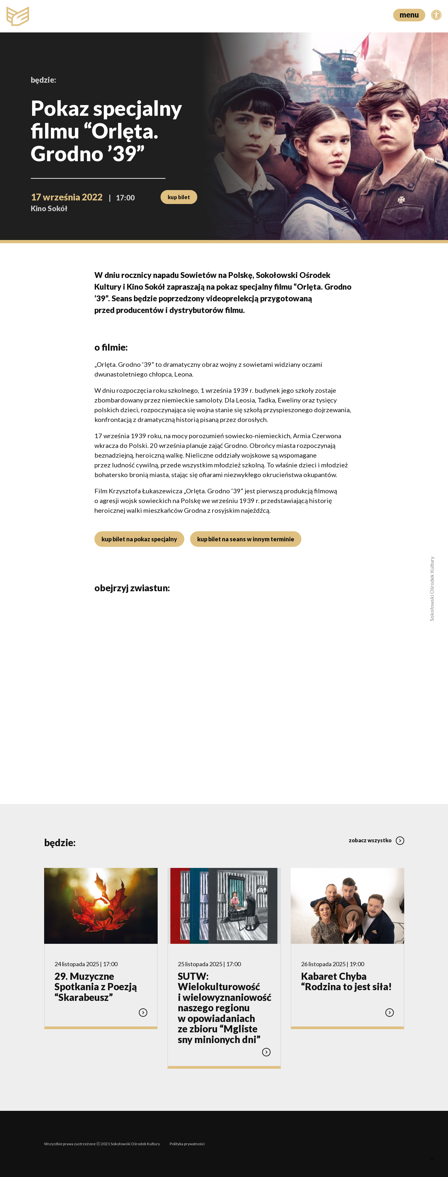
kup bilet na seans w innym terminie (245, 539)
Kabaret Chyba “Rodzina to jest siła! (346, 981)
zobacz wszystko (376, 840)
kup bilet (179, 197)
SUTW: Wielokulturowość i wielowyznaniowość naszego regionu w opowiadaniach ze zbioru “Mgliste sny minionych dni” (224, 1007)
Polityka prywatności (187, 1143)
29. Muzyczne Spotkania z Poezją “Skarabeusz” (95, 986)
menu (409, 14)
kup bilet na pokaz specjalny (139, 539)
